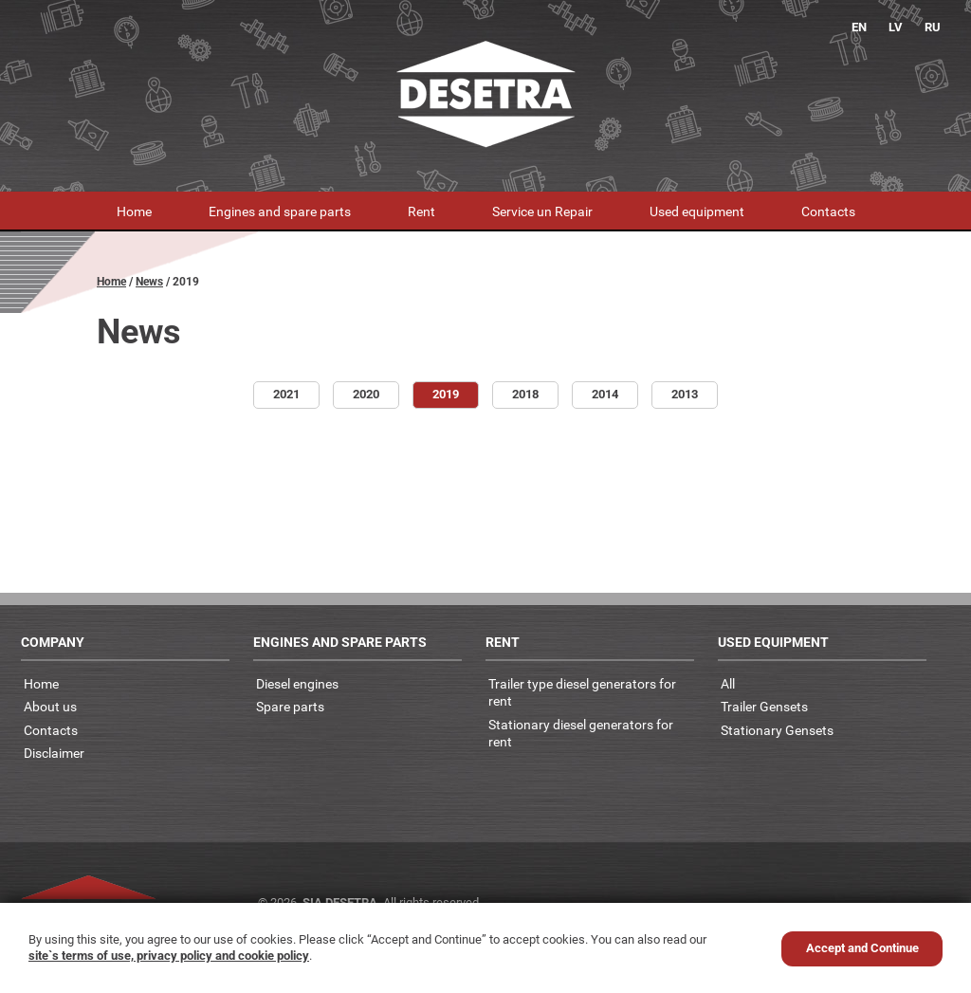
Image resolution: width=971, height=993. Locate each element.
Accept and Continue (862, 948)
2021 (286, 394)
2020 (366, 394)
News (149, 281)
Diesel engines (297, 683)
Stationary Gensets (777, 730)
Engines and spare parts (280, 211)
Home (134, 211)
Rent (421, 211)
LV (896, 27)
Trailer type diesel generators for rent (582, 692)
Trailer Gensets (764, 706)
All (728, 683)
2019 (445, 394)
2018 (525, 394)
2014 (605, 394)
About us (50, 706)
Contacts (828, 211)
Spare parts (290, 706)
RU (933, 27)
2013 (684, 394)
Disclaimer (54, 753)
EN (859, 27)
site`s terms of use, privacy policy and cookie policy (168, 955)
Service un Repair (542, 211)
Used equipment (697, 211)
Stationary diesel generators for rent (580, 733)
